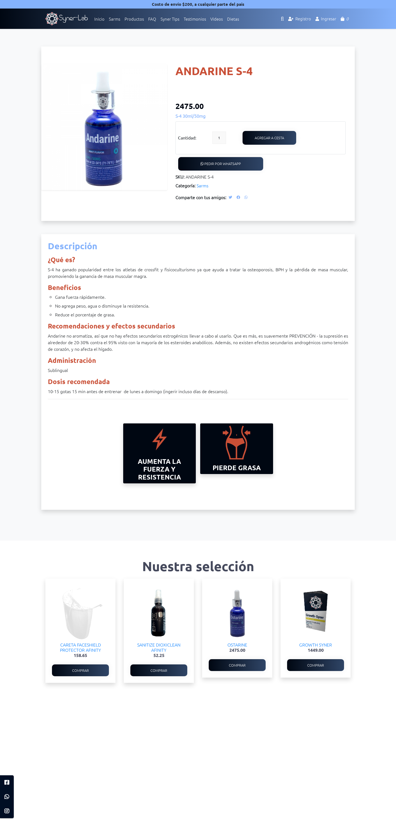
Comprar (80, 670)
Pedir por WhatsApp (220, 163)
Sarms (202, 185)
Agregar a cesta (269, 137)
